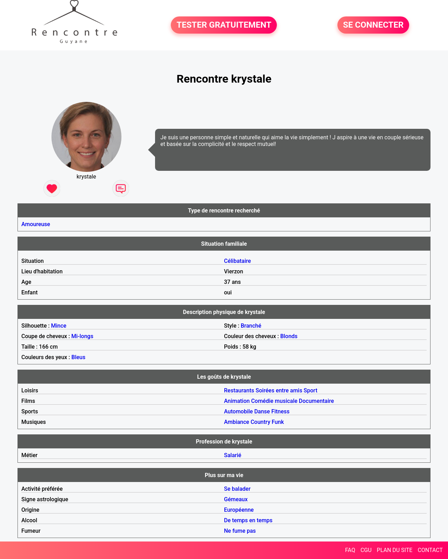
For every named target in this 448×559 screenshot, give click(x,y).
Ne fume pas (240, 530)
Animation (237, 401)
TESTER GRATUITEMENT (223, 25)
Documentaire (316, 401)
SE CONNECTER (373, 25)
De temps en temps (248, 520)
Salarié (232, 455)
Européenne (239, 509)
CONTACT (430, 550)
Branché (251, 325)
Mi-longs (82, 336)
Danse (262, 411)
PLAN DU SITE (395, 550)
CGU (366, 550)
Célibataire (237, 261)
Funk (278, 422)
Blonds (289, 336)
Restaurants (239, 390)
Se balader (237, 488)
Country (260, 422)
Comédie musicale (274, 401)
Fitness (280, 411)
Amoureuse (35, 224)
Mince (58, 325)
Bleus (78, 357)
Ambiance (236, 422)
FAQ (350, 550)
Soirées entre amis (278, 390)
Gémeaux (236, 499)
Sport (310, 390)
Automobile (238, 411)
